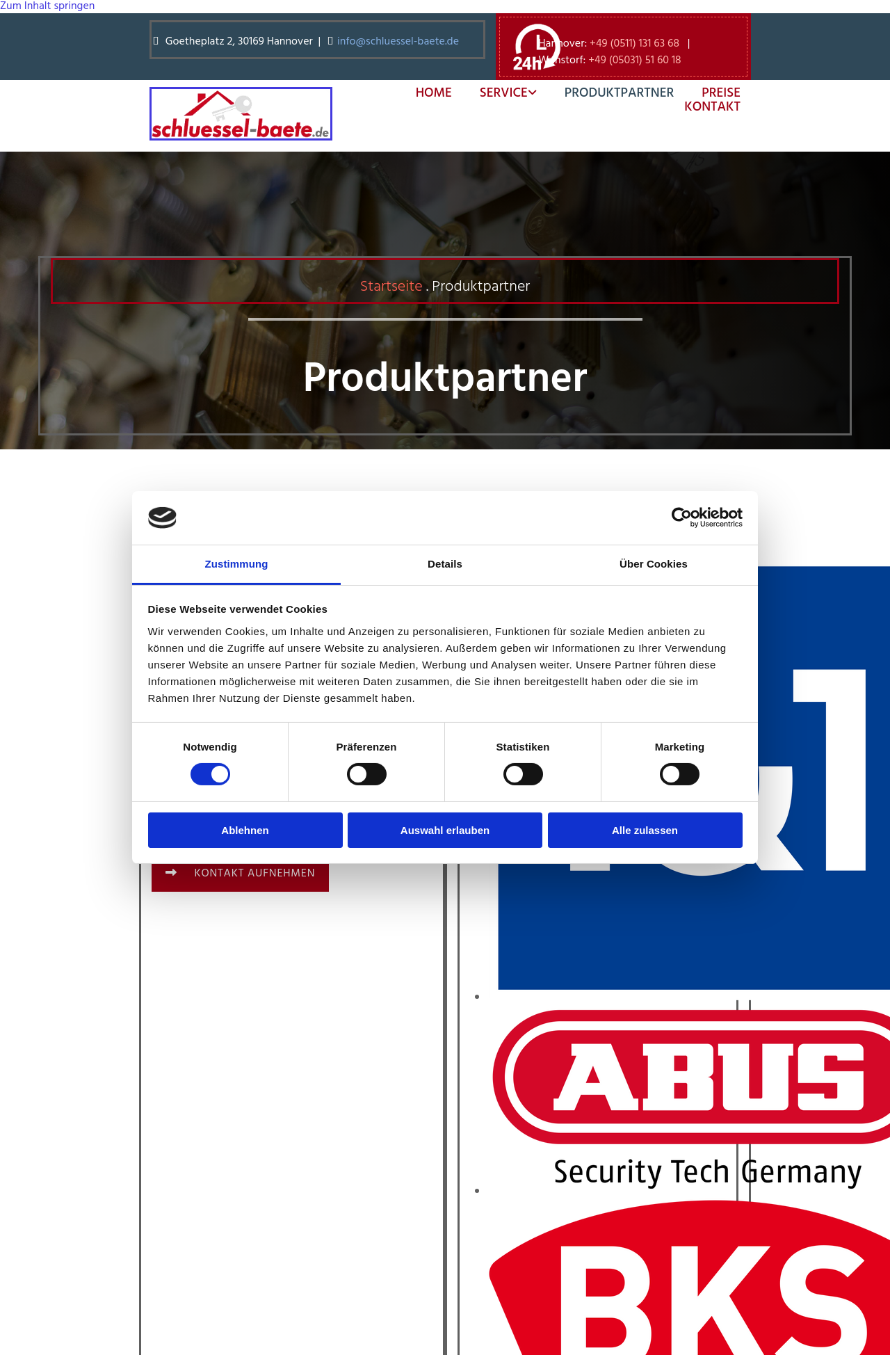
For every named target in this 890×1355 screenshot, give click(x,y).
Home (434, 93)
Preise (721, 93)
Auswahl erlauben (445, 830)
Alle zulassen (645, 830)
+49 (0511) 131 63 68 (634, 44)
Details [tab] (445, 564)
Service (504, 93)
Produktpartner (619, 93)
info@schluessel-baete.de (399, 42)
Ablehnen (244, 830)
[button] (240, 874)
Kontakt (712, 107)
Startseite (391, 287)
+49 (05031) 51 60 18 (634, 60)
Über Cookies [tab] (654, 564)
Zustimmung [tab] (236, 564)
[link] (494, 93)
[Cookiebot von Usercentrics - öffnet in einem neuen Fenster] (682, 517)
